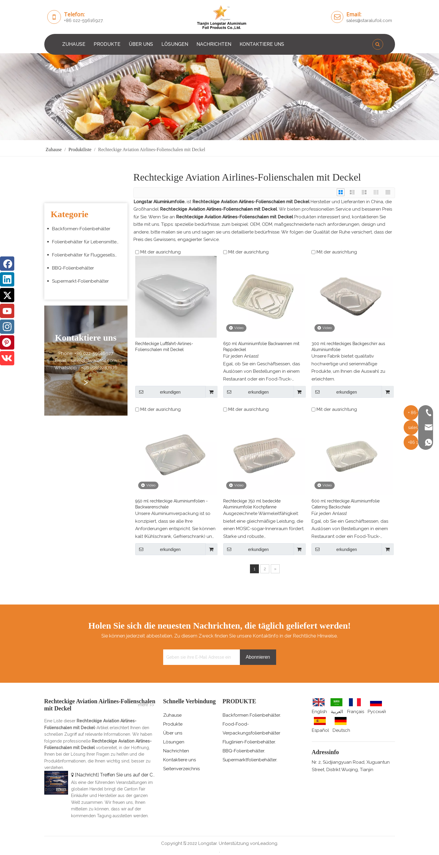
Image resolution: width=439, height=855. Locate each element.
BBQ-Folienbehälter (73, 268)
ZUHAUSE (73, 44)
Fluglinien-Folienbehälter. (249, 742)
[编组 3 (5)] (219, 96)
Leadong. (268, 843)
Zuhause (172, 715)
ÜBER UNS (141, 44)
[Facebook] (7, 263)
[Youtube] (7, 311)
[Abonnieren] (258, 657)
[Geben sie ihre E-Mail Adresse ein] (200, 657)
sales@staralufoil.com (369, 20)
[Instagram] (7, 327)
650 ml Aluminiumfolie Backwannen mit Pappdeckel (261, 346)
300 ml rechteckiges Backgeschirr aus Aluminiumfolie (348, 346)
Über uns (172, 733)
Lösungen (173, 742)
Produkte (172, 724)
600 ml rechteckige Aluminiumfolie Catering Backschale (345, 504)
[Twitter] (7, 295)
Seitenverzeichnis (181, 768)
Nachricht (86, 775)
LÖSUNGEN (174, 44)
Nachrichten (176, 751)
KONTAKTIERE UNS (262, 44)
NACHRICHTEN (213, 44)
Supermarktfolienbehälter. (250, 759)
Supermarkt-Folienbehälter (80, 281)
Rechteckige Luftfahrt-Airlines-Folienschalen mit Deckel (164, 346)
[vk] (7, 358)
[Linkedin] (7, 279)
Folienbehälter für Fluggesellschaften (88, 255)
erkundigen (158, 392)
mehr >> (146, 705)
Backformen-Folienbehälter (81, 228)
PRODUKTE (107, 44)
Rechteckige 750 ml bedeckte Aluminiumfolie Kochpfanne (252, 504)
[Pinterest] (7, 342)
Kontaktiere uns (179, 759)
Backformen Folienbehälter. (252, 715)
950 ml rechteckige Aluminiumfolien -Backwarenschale (171, 504)
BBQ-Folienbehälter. (244, 751)
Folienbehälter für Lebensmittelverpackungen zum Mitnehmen (88, 242)
